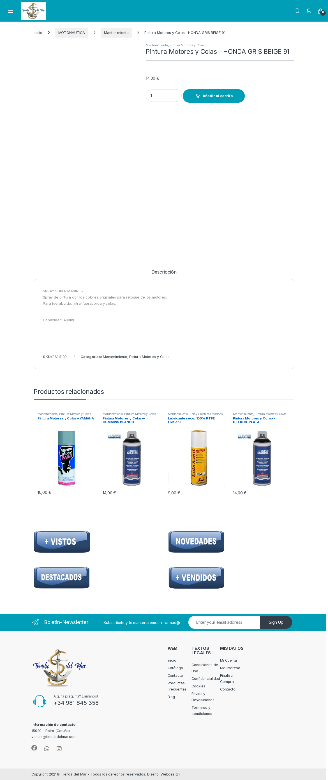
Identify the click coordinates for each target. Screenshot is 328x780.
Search (297, 11)
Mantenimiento (116, 33)
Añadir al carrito (218, 96)
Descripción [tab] (164, 272)
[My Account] (309, 11)
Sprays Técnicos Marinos (206, 414)
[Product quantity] (164, 95)
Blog (171, 697)
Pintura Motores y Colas (187, 45)
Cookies (198, 686)
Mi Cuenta (228, 660)
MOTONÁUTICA (71, 33)
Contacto (175, 675)
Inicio (38, 33)
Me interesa (230, 668)
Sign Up (276, 622)
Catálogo (175, 668)
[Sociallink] (34, 748)
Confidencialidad (205, 678)
